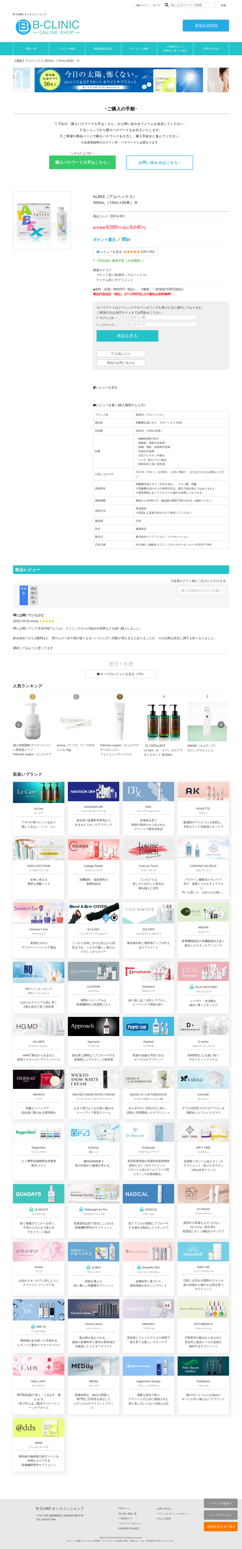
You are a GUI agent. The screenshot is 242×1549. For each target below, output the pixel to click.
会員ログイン (182, 581)
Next (221, 724)
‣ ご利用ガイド (125, 1518)
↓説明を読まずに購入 (220, 1526)
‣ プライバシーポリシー (129, 1523)
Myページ (142, 5)
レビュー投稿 (67, 48)
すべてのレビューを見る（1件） (121, 674)
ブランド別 (104, 275)
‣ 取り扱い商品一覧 (127, 1513)
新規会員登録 (206, 25)
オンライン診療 (139, 48)
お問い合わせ (211, 48)
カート (156, 5)
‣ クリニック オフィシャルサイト (172, 1513)
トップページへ (220, 1515)
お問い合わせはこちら (159, 162)
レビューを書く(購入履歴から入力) (119, 405)
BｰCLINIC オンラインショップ (60, 1508)
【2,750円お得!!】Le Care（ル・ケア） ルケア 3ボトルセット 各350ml (163, 750)
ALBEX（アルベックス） (132, 275)
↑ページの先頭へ (220, 1503)
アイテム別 (104, 280)
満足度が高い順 (34, 595)
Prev (18, 724)
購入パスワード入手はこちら (82, 162)
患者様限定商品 (103, 48)
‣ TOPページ (124, 1508)
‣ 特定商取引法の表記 (128, 1528)
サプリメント (124, 280)
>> (130, 663)
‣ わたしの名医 (163, 1518)
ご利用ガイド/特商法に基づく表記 (175, 48)
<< (111, 663)
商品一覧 (31, 48)
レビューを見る (105, 387)
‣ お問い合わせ (163, 1508)
